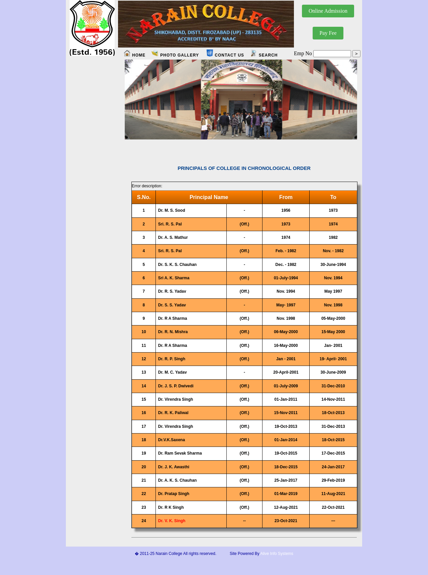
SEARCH (264, 55)
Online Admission (328, 11)
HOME (138, 55)
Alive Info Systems (276, 553)
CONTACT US (225, 55)
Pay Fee (327, 33)
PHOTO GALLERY (175, 55)
